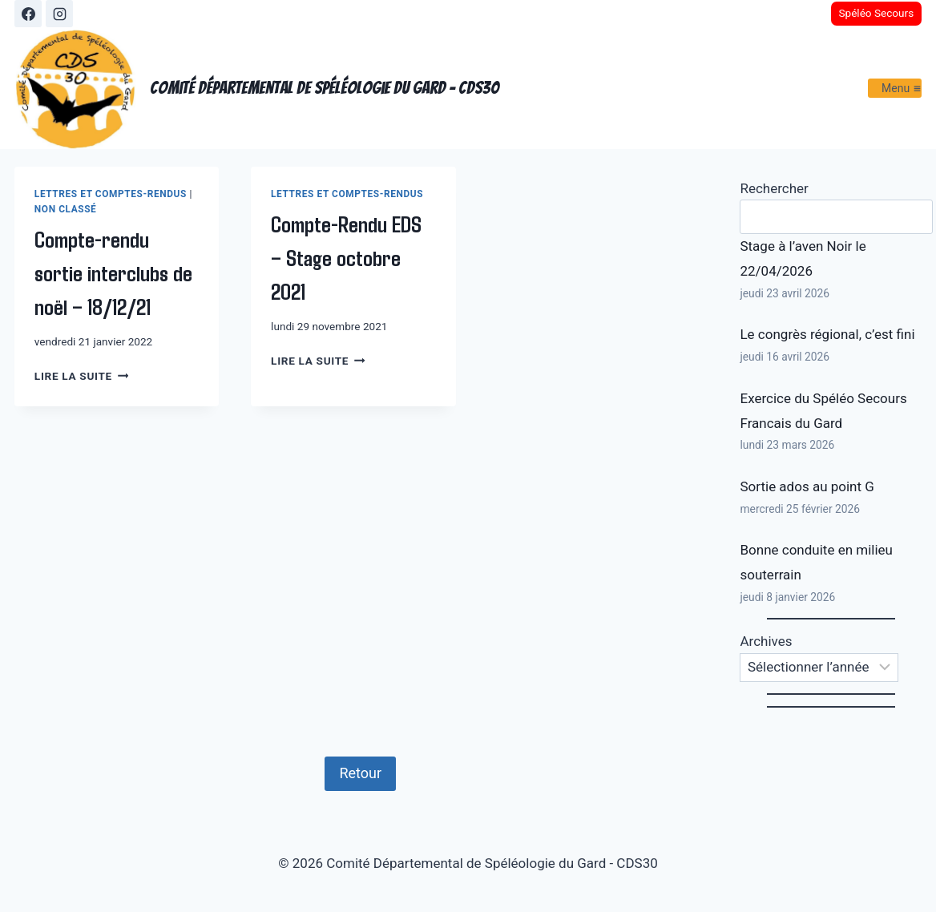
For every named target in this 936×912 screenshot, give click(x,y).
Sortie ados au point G (806, 486)
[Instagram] (59, 13)
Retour (360, 773)
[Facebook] (28, 13)
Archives (766, 641)
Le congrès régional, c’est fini (827, 334)
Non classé (65, 209)
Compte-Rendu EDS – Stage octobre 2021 (346, 257)
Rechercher (774, 188)
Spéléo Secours (876, 12)
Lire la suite (81, 375)
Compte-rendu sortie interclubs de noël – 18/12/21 (113, 272)
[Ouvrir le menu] (895, 88)
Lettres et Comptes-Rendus (110, 194)
